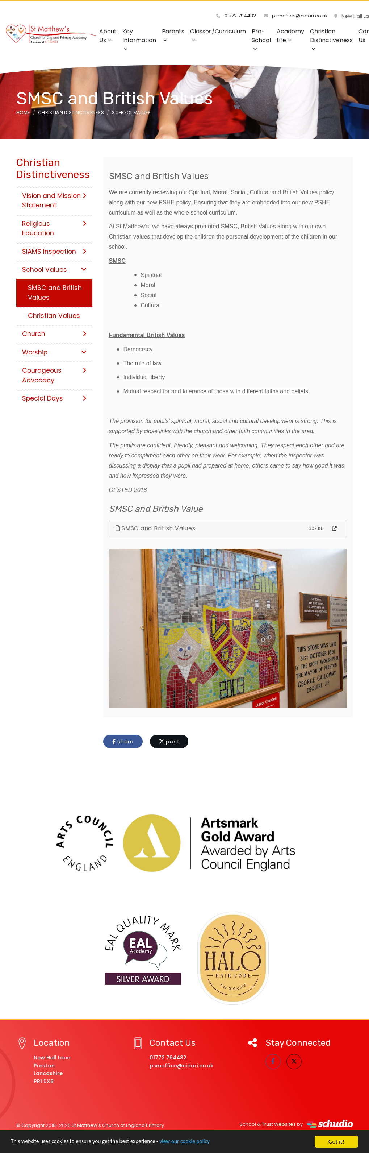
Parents (173, 35)
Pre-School (261, 39)
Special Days (54, 398)
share (123, 741)
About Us (108, 35)
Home (23, 112)
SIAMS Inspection (54, 251)
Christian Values (54, 315)
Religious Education (54, 228)
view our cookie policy (202, 1142)
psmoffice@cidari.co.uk (296, 16)
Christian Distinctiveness (331, 39)
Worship (54, 352)
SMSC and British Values (156, 528)
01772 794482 (239, 16)
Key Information (139, 39)
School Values (131, 112)
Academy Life (290, 35)
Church (54, 333)
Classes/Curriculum (218, 35)
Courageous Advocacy (54, 375)
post (169, 741)
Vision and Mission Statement (54, 200)
